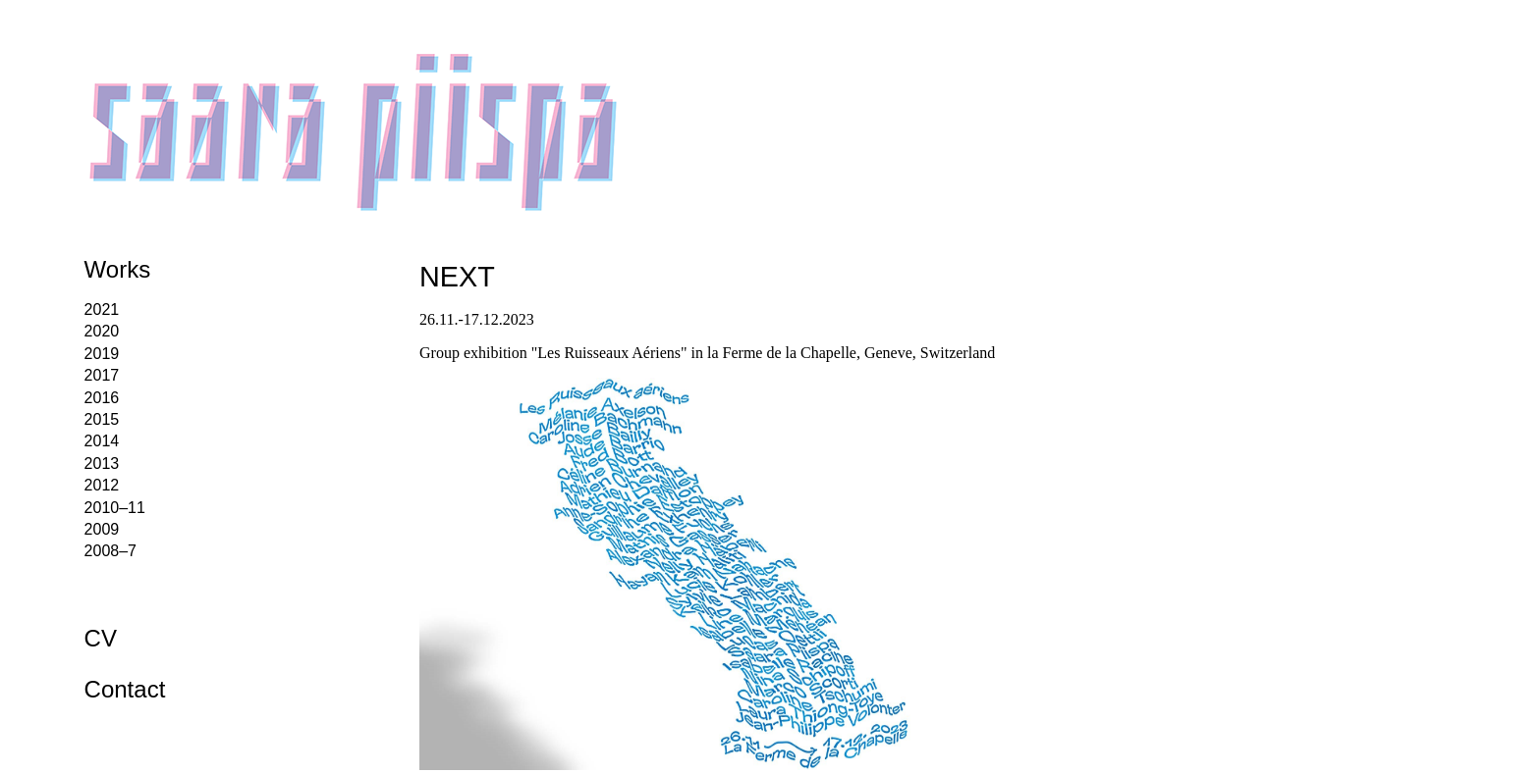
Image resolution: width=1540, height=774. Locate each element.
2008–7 (110, 550)
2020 (102, 331)
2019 (102, 353)
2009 (102, 529)
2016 (102, 397)
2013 (102, 463)
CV (100, 638)
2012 (102, 485)
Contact (125, 689)
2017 (102, 375)
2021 (102, 309)
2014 (102, 441)
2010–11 (114, 507)
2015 (102, 419)
